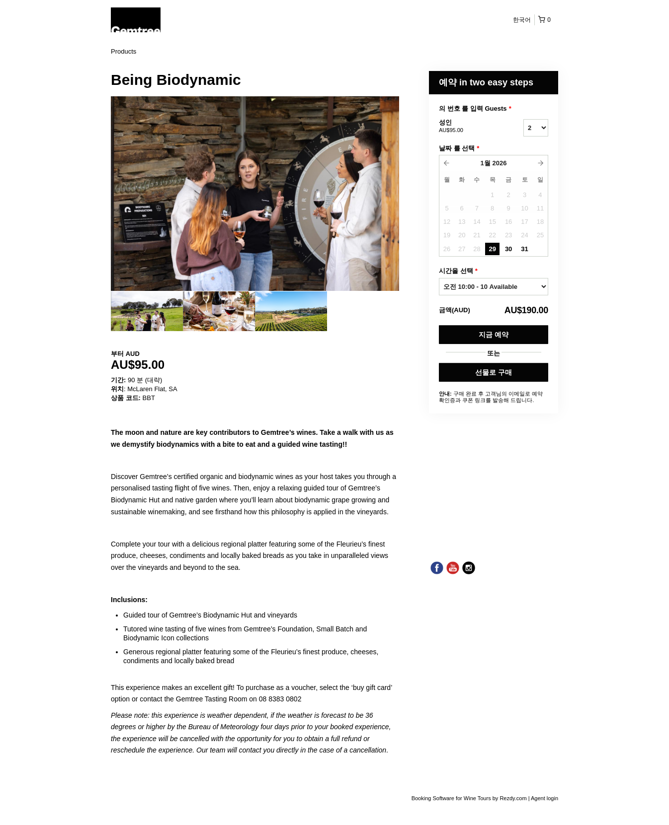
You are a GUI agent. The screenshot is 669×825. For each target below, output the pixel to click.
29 (492, 249)
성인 (469, 127)
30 (508, 249)
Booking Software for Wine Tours (452, 798)
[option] (147, 311)
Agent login (544, 798)
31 (524, 249)
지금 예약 (493, 335)
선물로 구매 (493, 372)
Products (123, 51)
